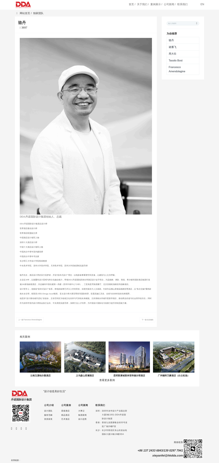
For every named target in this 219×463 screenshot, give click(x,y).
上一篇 (30, 320)
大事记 (81, 411)
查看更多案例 (107, 380)
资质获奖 (48, 419)
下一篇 (147, 320)
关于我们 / (143, 4)
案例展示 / (156, 4)
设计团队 (48, 411)
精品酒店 (65, 415)
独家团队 (38, 13)
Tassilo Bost (175, 60)
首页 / (132, 4)
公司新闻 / (170, 4)
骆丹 (171, 40)
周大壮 (172, 53)
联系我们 (182, 4)
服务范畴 (48, 415)
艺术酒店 (65, 419)
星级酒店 (65, 411)
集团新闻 (82, 415)
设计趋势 (82, 419)
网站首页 (23, 13)
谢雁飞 (172, 47)
